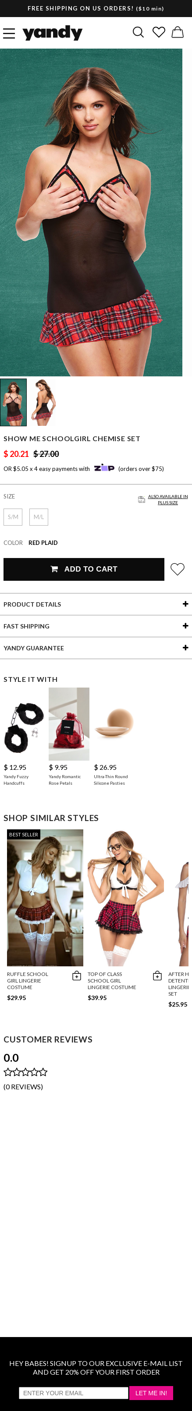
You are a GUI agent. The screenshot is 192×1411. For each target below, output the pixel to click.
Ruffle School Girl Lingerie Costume (27, 980)
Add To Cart (83, 569)
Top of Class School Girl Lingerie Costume (112, 980)
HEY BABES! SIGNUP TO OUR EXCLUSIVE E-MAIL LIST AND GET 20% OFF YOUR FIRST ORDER (96, 1367)
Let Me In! (151, 1393)
